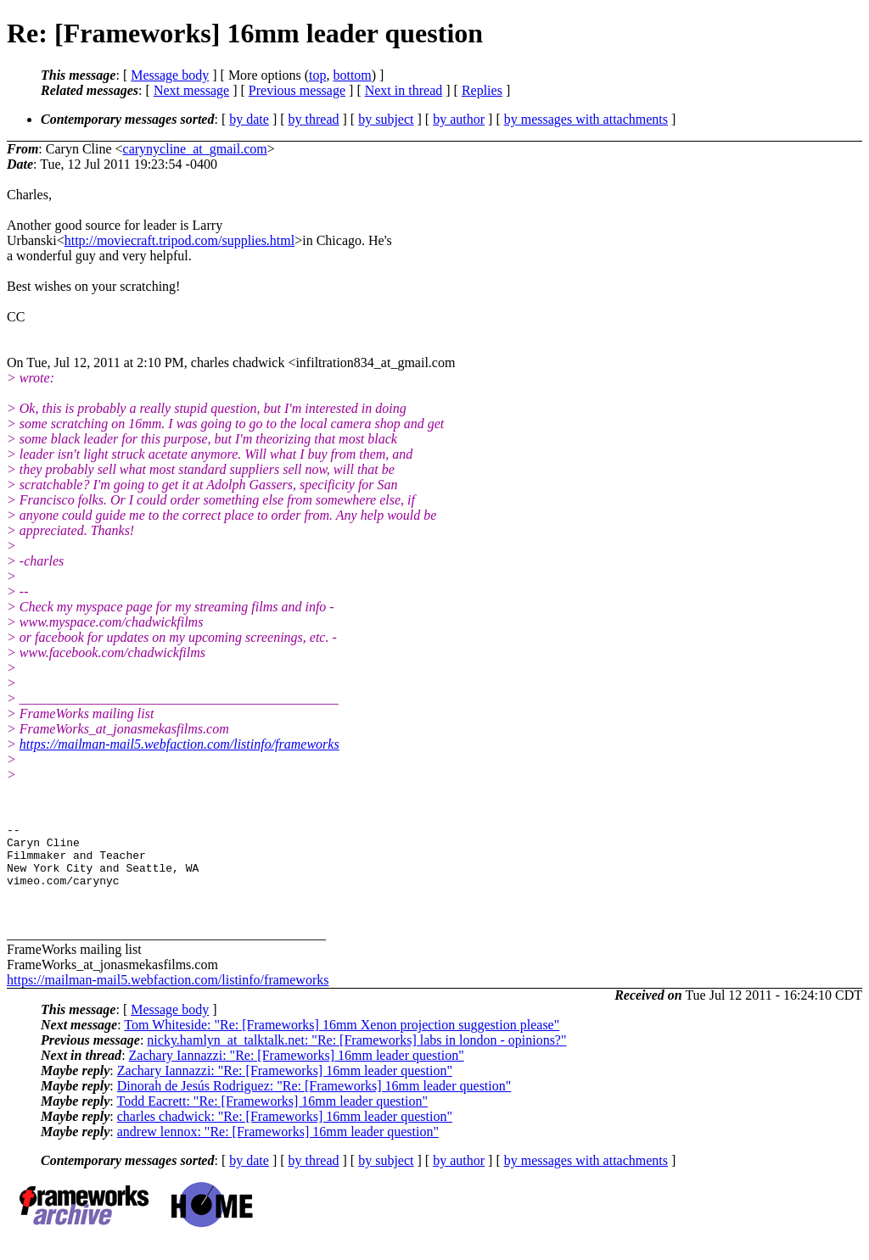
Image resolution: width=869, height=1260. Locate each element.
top (317, 75)
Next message (191, 90)
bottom (352, 75)
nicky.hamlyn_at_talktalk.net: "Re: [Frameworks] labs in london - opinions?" (356, 1055)
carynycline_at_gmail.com (195, 149)
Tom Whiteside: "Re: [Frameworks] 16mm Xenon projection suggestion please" (341, 1040)
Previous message (297, 90)
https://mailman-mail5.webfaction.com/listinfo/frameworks (179, 744)
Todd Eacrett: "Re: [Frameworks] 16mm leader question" (272, 1116)
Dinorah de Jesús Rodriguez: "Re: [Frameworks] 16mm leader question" (314, 1101)
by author (459, 119)
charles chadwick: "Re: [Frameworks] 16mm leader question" (284, 1131)
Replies (482, 90)
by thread (314, 119)
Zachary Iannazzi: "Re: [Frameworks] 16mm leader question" (296, 1070)
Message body (170, 75)
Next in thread (404, 90)
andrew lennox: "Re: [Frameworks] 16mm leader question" (278, 1147)
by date (249, 119)
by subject (385, 119)
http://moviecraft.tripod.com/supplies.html (179, 240)
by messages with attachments (586, 119)
